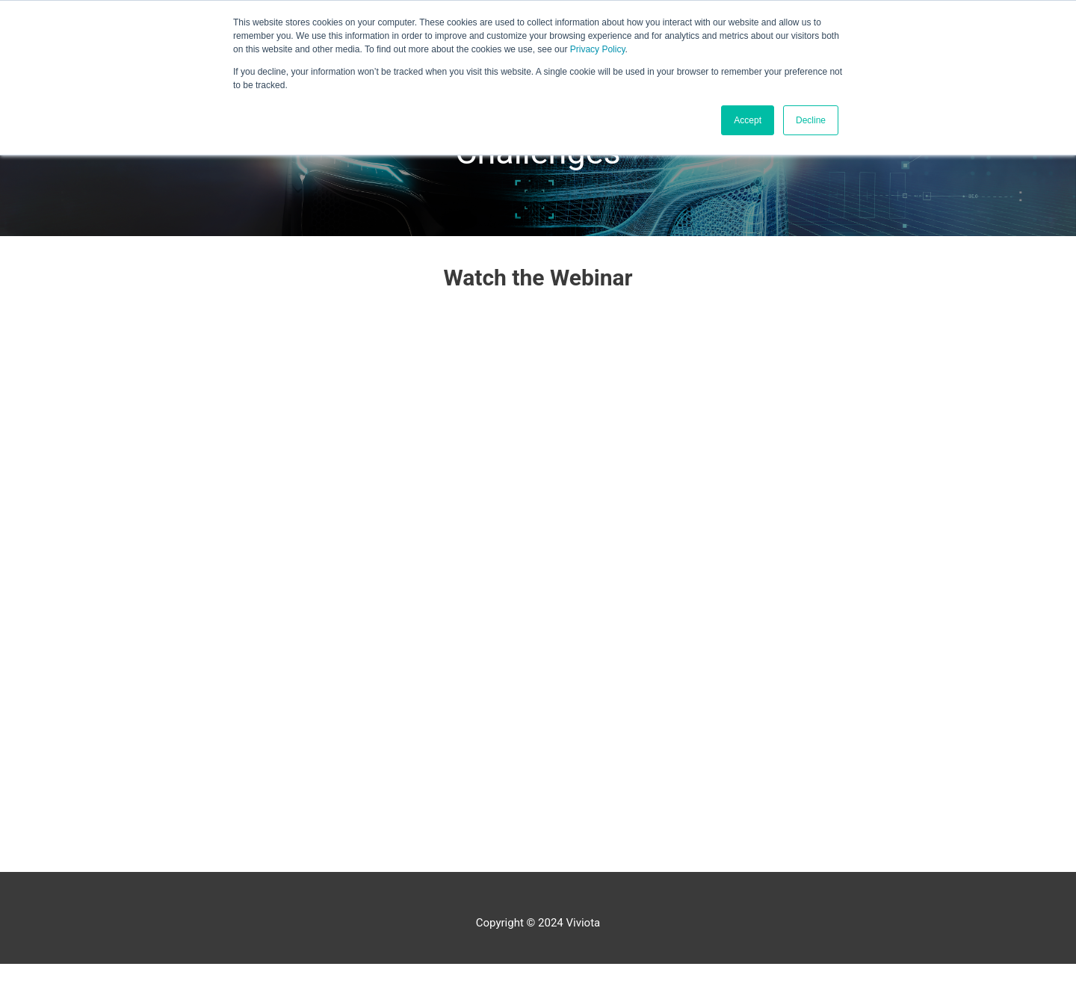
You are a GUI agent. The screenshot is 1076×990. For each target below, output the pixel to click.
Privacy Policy (597, 49)
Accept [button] (747, 120)
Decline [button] (811, 120)
